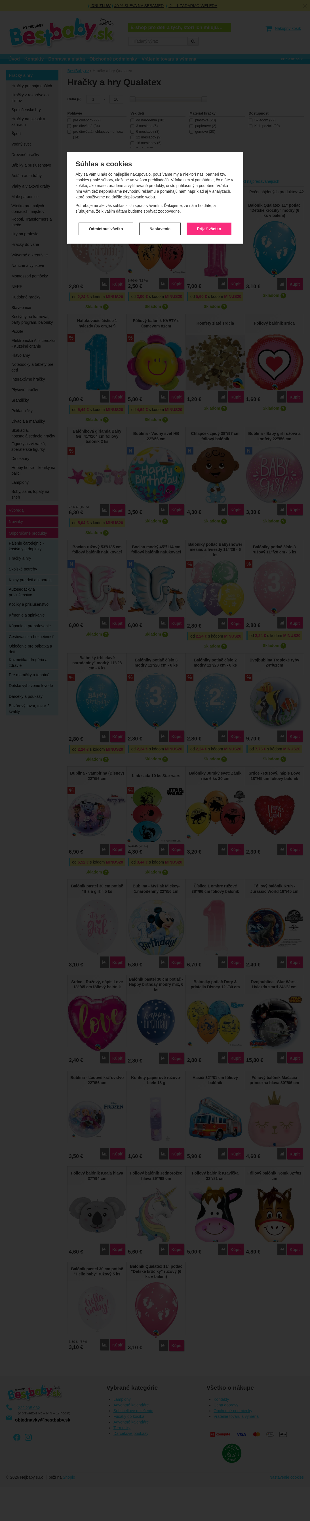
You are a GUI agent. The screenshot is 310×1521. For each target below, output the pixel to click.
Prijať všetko (209, 161)
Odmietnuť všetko (106, 161)
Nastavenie (159, 161)
